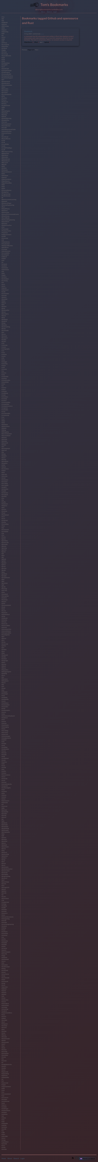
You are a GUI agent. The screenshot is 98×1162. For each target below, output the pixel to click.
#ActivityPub (5, 44)
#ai (2, 262)
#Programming (5, 194)
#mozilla (3, 754)
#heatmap (4, 599)
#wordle (3, 1129)
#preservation (5, 871)
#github (3, 559)
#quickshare (5, 898)
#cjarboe (4, 378)
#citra (3, 374)
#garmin (3, 550)
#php (2, 834)
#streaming (4, 1009)
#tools (3, 1048)
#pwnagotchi (5, 887)
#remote (3, 911)
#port (3, 861)
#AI (2, 35)
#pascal (3, 817)
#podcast (4, 852)
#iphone (3, 638)
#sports (3, 990)
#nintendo (4, 778)
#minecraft (4, 734)
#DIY (2, 79)
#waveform (4, 1097)
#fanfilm (4, 496)
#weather (4, 1099)
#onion (3, 799)
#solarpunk (4, 981)
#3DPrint (4, 24)
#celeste (4, 354)
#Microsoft (4, 162)
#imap (3, 616)
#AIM (3, 39)
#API (2, 41)
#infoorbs (4, 620)
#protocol (4, 878)
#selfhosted (5, 959)
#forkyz (3, 522)
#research (4, 913)
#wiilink (3, 1118)
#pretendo (4, 872)
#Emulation (4, 90)
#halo (3, 592)
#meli (3, 719)
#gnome (3, 568)
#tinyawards (5, 1042)
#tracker (4, 1049)
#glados (3, 563)
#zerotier (4, 1149)
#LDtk (3, 140)
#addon (3, 258)
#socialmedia (5, 978)
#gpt (2, 581)
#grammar (4, 583)
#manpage (4, 694)
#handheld (4, 594)
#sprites (3, 994)
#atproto (4, 288)
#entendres (4, 489)
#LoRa (3, 146)
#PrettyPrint (4, 192)
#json (3, 651)
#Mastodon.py (5, 159)
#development (5, 448)
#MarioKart (4, 155)
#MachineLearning (7, 151)
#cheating (4, 363)
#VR (2, 240)
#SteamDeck (5, 221)
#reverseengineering (7, 924)
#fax (2, 498)
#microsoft (4, 732)
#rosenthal (4, 933)
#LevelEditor (5, 144)
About (43, 12)
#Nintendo (4, 170)
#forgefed (4, 520)
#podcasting (5, 854)
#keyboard (4, 655)
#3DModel (4, 22)
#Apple (3, 50)
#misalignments (6, 738)
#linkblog (4, 673)
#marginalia (4, 699)
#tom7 (3, 1044)
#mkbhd (3, 740)
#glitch (3, 564)
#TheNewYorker (6, 231)
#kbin (3, 653)
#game (3, 539)
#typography (5, 1077)
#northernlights (6, 788)
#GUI (2, 109)
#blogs (3, 323)
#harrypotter (5, 596)
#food (3, 518)
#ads (2, 260)
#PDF (3, 185)
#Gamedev (4, 113)
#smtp (3, 976)
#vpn (2, 1096)
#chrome (4, 369)
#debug (3, 430)
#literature (4, 679)
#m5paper (4, 692)
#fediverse (4, 504)
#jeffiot (3, 646)
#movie (3, 751)
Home (3, 1158)
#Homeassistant (6, 124)
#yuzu (3, 1145)
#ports (3, 865)
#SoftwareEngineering (8, 220)
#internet (4, 627)
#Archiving (4, 54)
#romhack (4, 931)
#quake (3, 896)
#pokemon (4, 856)
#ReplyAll (4, 201)
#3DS (3, 28)
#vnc (2, 1092)
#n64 (3, 764)
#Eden (3, 87)
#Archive (4, 52)
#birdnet (3, 306)
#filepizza (4, 505)
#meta (3, 729)
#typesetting (5, 1073)
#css (2, 417)
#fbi (2, 500)
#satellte (4, 944)
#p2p (2, 808)
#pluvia (3, 848)
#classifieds (5, 382)
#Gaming (4, 114)
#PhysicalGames (6, 190)
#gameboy (4, 540)
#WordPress (5, 247)
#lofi (2, 686)
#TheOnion (4, 232)
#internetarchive (6, 629)
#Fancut (3, 100)
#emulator (4, 481)
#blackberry (5, 314)
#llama (3, 682)
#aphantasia (5, 269)
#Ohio (3, 173)
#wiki (3, 1121)
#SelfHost (4, 210)
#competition (5, 404)
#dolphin (4, 456)
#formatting (4, 524)
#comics (3, 400)
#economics (5, 469)
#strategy (4, 1007)
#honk (3, 607)
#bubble (3, 339)
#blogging (4, 319)
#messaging (5, 727)
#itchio (3, 642)
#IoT (2, 135)
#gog (3, 572)
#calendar (4, 345)
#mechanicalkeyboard (8, 716)
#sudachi (4, 1011)
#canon (3, 347)
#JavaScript (4, 137)
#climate (4, 391)
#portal (3, 863)
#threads (4, 1037)
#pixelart (4, 839)
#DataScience (5, 83)
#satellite (4, 942)
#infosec (4, 622)
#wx (2, 1131)
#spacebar (4, 987)
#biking (3, 303)
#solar (3, 979)
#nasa (3, 765)
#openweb (4, 802)
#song (3, 983)
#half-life (4, 590)
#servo (3, 961)
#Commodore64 (6, 74)
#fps (2, 528)
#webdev (4, 1107)
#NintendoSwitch (6, 172)
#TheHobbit (4, 229)
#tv (2, 1062)
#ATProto (4, 43)
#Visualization (5, 244)
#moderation (5, 749)
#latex (3, 662)
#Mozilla (3, 164)
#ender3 (3, 487)
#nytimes (4, 791)
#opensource (5, 800)
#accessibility (5, 253)
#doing (3, 454)
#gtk (2, 585)
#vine (3, 1090)
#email (3, 478)
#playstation (5, 847)
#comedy (4, 398)
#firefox (3, 509)
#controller (4, 410)
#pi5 (2, 836)
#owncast (4, 806)
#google (3, 575)
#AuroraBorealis (6, 55)
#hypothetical (5, 614)
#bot (2, 332)
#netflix (3, 771)
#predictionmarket (6, 869)
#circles (3, 373)
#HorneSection (5, 126)
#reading (4, 906)
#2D (2, 19)
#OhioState (4, 175)
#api (2, 271)
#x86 (3, 1132)
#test (3, 1029)
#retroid (3, 920)
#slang (3, 968)
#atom (3, 286)
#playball (4, 845)
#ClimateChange (6, 70)
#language (4, 660)
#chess (3, 365)
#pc (2, 819)
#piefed (3, 837)
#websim (4, 1112)
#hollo (3, 603)
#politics (3, 858)
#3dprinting (4, 31)
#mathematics (5, 710)
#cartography (5, 349)
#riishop (3, 928)
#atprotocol (4, 290)
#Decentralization (6, 85)
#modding (4, 747)
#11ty (2, 17)
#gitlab (3, 561)
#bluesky (4, 325)
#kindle (3, 657)
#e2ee (3, 465)
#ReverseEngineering (7, 205)
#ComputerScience (7, 76)
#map (3, 695)
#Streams (4, 223)
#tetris (3, 1033)
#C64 (3, 57)
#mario (3, 701)
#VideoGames (5, 242)
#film (3, 507)
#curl (3, 419)
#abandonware (5, 251)
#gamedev (4, 544)
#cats (3, 352)
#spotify (3, 992)
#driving (3, 459)
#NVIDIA (4, 168)
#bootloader (5, 330)
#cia (2, 371)
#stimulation (5, 1005)
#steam (3, 1001)
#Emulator (4, 92)
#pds (2, 821)
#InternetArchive (6, 131)
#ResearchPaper (6, 203)
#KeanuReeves (5, 138)
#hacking (4, 588)
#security (4, 954)
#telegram (4, 1024)
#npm (3, 789)
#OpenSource (5, 181)
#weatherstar (5, 1101)
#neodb (3, 767)
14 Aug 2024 (28, 34)
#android (4, 266)
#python (3, 891)
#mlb (2, 741)
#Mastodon (4, 157)
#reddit (3, 907)
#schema (4, 948)
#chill (3, 367)
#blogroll (4, 321)
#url (2, 1081)
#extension (4, 492)
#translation (5, 1053)
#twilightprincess (6, 1064)
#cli (2, 386)
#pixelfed (4, 841)
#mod (3, 745)
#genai (3, 552)
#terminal (4, 1025)
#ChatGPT (4, 65)
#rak (2, 900)
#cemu (3, 356)
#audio (3, 291)
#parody (3, 815)
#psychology (5, 882)
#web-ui (3, 1105)
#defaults (4, 439)
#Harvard (4, 122)
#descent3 (4, 443)
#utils (3, 1088)
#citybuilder (4, 376)
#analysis (4, 264)
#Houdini (4, 127)
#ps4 (2, 880)
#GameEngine (5, 111)
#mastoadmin (5, 705)
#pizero (3, 843)
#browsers (4, 338)
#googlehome (5, 577)
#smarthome (5, 974)
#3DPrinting (5, 26)
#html (3, 609)
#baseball (4, 299)
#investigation (5, 634)
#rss (2, 937)
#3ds (2, 33)
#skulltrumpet (5, 966)
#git (41, 42)
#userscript (4, 1083)
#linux (3, 675)
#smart (3, 972)
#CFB (3, 59)
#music (3, 760)
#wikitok (3, 1125)
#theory (3, 1035)
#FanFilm (4, 98)
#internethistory (6, 631)
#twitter (3, 1068)
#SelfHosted (5, 212)
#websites (4, 1114)
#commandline (5, 402)
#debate (3, 428)
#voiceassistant (6, 1094)
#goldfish (4, 574)
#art (2, 282)
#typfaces (4, 1075)
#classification (5, 380)
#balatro (3, 297)
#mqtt (3, 756)
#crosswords (5, 415)
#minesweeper (5, 736)
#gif (2, 553)
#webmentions (5, 1110)
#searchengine (5, 952)
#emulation (4, 480)
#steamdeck (5, 1003)
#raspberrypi (5, 902)
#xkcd (3, 1138)
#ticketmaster (5, 1038)
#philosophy (5, 830)
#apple (3, 275)
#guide (3, 587)
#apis (3, 273)
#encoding (4, 483)
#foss (3, 526)
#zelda (3, 1147)
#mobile (3, 743)
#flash (3, 513)
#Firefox (3, 103)
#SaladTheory (5, 208)
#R (2, 197)
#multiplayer (5, 758)
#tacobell (4, 1020)
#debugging (5, 432)
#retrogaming (5, 918)
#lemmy (3, 664)
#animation (4, 268)
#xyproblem (4, 1142)
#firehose (4, 511)
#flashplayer (5, 515)
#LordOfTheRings (6, 148)
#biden (3, 301)
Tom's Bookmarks (49, 5)
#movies (3, 753)
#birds (3, 308)
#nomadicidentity (6, 784)
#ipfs (2, 636)
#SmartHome (5, 216)
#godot (3, 570)
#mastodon (4, 706)
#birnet (3, 312)
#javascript (4, 644)
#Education (4, 89)
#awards (4, 295)
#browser (4, 336)
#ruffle (3, 939)
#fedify (3, 502)
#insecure (4, 623)
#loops (3, 688)
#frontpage (4, 531)
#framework (5, 529)
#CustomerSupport (7, 78)
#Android (4, 48)
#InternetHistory (6, 133)
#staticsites (4, 1000)
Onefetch (28, 31)
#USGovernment (6, 234)
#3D (2, 20)
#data (3, 422)
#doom (3, 457)
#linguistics (4, 670)
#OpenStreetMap (6, 183)
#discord (4, 450)
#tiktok (3, 1040)
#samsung (4, 941)
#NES (3, 166)
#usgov (3, 1084)
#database (4, 424)
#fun (2, 535)
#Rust (3, 207)
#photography (5, 832)
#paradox (4, 813)
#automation (5, 293)
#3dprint (3, 30)
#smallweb (4, 970)
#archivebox (5, 279)
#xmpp (3, 1140)
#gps (2, 579)
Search (49, 12)
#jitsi (2, 647)
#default (3, 437)
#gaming (4, 548)
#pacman (4, 810)
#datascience (5, 426)
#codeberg (4, 393)
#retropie (4, 922)
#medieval (4, 717)
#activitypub (5, 255)
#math (3, 708)
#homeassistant (6, 605)
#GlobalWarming (6, 118)
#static (3, 998)
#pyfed (3, 889)
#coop (3, 411)
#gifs (3, 555)
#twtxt (3, 1070)
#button (3, 341)
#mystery (4, 762)
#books (3, 328)
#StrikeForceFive (6, 225)
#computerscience (7, 406)
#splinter (4, 989)
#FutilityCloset (5, 105)
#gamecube (5, 542)
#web (3, 1103)
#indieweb (4, 618)
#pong (3, 859)
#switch (3, 1016)
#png (3, 850)
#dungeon (4, 463)
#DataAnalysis (5, 81)
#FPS (3, 96)
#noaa (3, 780)
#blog (3, 317)
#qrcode (3, 893)
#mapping (4, 697)
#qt (2, 895)
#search (3, 950)
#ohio (3, 793)
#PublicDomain (5, 196)
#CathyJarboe (5, 63)
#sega (3, 955)
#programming (5, 876)
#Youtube (4, 249)
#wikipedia (4, 1123)
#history (3, 601)
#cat (2, 350)
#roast (3, 930)
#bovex (3, 334)
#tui (2, 1059)
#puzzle (3, 883)
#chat (3, 360)
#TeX (3, 227)
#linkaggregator (6, 671)
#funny (3, 537)
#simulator (4, 965)
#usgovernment (6, 1086)
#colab (3, 395)
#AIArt (3, 37)
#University (4, 238)
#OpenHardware (6, 179)
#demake (4, 441)
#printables (4, 874)
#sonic (3, 985)
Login (55, 12)
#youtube (4, 1143)
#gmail (3, 566)
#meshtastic (5, 725)
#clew (3, 384)
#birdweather (5, 310)
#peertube (4, 824)
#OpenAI (4, 177)
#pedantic (4, 823)
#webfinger (4, 1108)
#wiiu (3, 1120)
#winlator (4, 1127)
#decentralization (6, 433)
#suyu (3, 1014)
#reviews (4, 926)
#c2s (2, 343)
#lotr (2, 690)
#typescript (4, 1072)
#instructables (5, 625)
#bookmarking (5, 327)
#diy (2, 452)
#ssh (2, 996)
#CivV (3, 66)
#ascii (3, 284)
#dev (2, 446)
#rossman (4, 935)
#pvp (2, 885)
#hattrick (4, 598)
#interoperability (6, 633)
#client (3, 389)
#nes (2, 769)
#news (3, 776)
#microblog (4, 730)
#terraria (4, 1027)
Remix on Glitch (87, 1159)
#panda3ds (4, 812)
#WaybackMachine (7, 245)
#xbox (3, 1134)
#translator (4, 1055)
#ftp (2, 533)
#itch (2, 640)
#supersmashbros (6, 1013)
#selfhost (4, 957)
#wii (2, 1116)
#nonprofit (4, 786)
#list (2, 677)
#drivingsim (4, 461)
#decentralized (5, 435)
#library (3, 668)
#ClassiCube (5, 68)
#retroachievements (7, 917)
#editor (3, 470)
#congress (4, 408)
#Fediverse (4, 102)
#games (3, 546)
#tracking (4, 1051)
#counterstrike (5, 413)
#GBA (3, 107)
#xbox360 (4, 1136)
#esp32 (3, 491)
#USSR (3, 236)
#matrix (3, 712)
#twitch (3, 1066)
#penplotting (5, 828)
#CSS (3, 61)
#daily (3, 421)
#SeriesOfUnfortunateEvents (10, 214)
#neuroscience (5, 775)
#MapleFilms (5, 153)
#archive (4, 277)
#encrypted (4, 485)
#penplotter (4, 826)
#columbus (4, 397)
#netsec (3, 773)
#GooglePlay (5, 120)
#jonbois (3, 649)
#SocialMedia (5, 218)
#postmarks (4, 867)
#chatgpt (4, 362)
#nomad (3, 782)
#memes (4, 723)
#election (4, 474)
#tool (3, 1046)
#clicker (3, 387)
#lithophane (4, 681)
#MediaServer (5, 161)
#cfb (2, 358)
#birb (2, 304)
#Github (3, 116)
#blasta (3, 315)
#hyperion (4, 612)
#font (3, 516)
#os (2, 804)
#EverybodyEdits (6, 94)
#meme (3, 721)
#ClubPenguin (5, 72)
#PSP (3, 186)
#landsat (4, 658)
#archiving (4, 280)
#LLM (3, 142)
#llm (2, 684)
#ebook (3, 467)
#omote (3, 797)
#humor (3, 611)
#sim (2, 963)
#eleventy (4, 476)
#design (3, 445)
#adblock (4, 256)
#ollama (3, 795)
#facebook (4, 494)
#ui (2, 1079)
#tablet (3, 1018)
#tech (3, 1022)
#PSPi (3, 188)
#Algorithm (4, 46)
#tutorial (3, 1060)
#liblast (3, 666)
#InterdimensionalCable (8, 129)
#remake (4, 909)
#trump (3, 1057)
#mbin (3, 714)
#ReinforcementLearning (8, 199)
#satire (3, 946)
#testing (3, 1031)
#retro (3, 915)
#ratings (3, 904)
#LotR (3, 149)
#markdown (4, 703)
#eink (3, 472)
